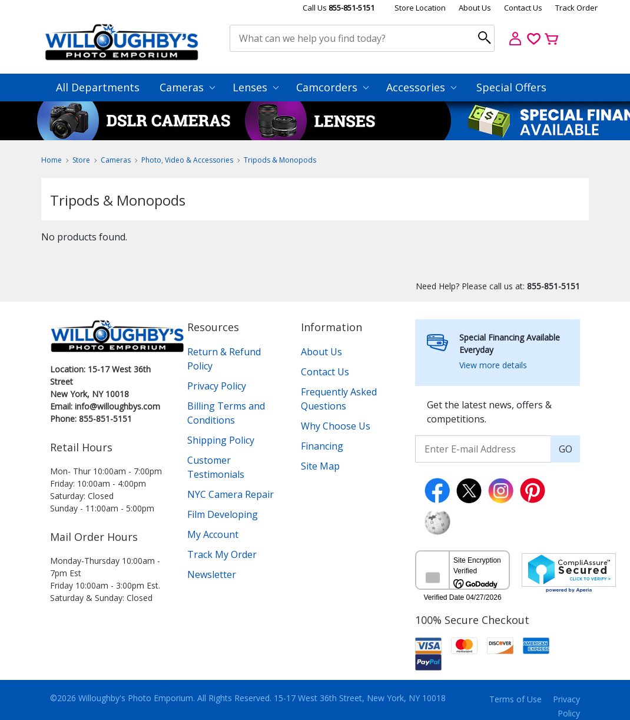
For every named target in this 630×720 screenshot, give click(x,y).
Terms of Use (515, 699)
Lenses (255, 87)
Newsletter (211, 574)
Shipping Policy (220, 440)
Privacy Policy (216, 385)
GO (565, 448)
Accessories (421, 87)
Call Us (338, 7)
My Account (212, 534)
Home (51, 160)
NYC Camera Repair (230, 494)
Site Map (320, 466)
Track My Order (222, 554)
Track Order (576, 7)
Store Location (420, 7)
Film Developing (222, 514)
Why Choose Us (335, 426)
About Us (475, 7)
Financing (322, 446)
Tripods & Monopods (280, 160)
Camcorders (332, 87)
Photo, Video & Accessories (187, 160)
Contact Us (523, 7)
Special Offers (511, 87)
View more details (493, 365)
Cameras (187, 87)
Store (81, 160)
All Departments (98, 87)
